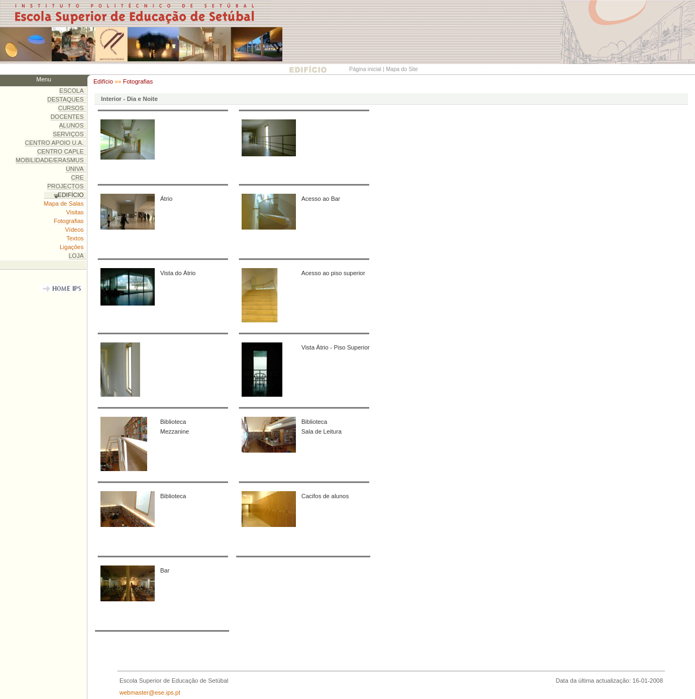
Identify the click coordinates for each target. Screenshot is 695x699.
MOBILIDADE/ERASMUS (50, 160)
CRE (77, 177)
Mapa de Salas (64, 203)
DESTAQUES (65, 99)
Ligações (72, 247)
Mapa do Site (402, 69)
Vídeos (74, 229)
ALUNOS (71, 125)
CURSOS (71, 108)
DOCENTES (67, 116)
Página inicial (365, 69)
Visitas (75, 212)
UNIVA (75, 169)
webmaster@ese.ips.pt (149, 692)
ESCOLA (71, 90)
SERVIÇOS (68, 134)
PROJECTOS (65, 186)
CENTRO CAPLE (60, 151)
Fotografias (138, 81)
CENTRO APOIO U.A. (54, 142)
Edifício (103, 81)
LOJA (76, 255)
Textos (75, 238)
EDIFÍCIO (71, 195)
